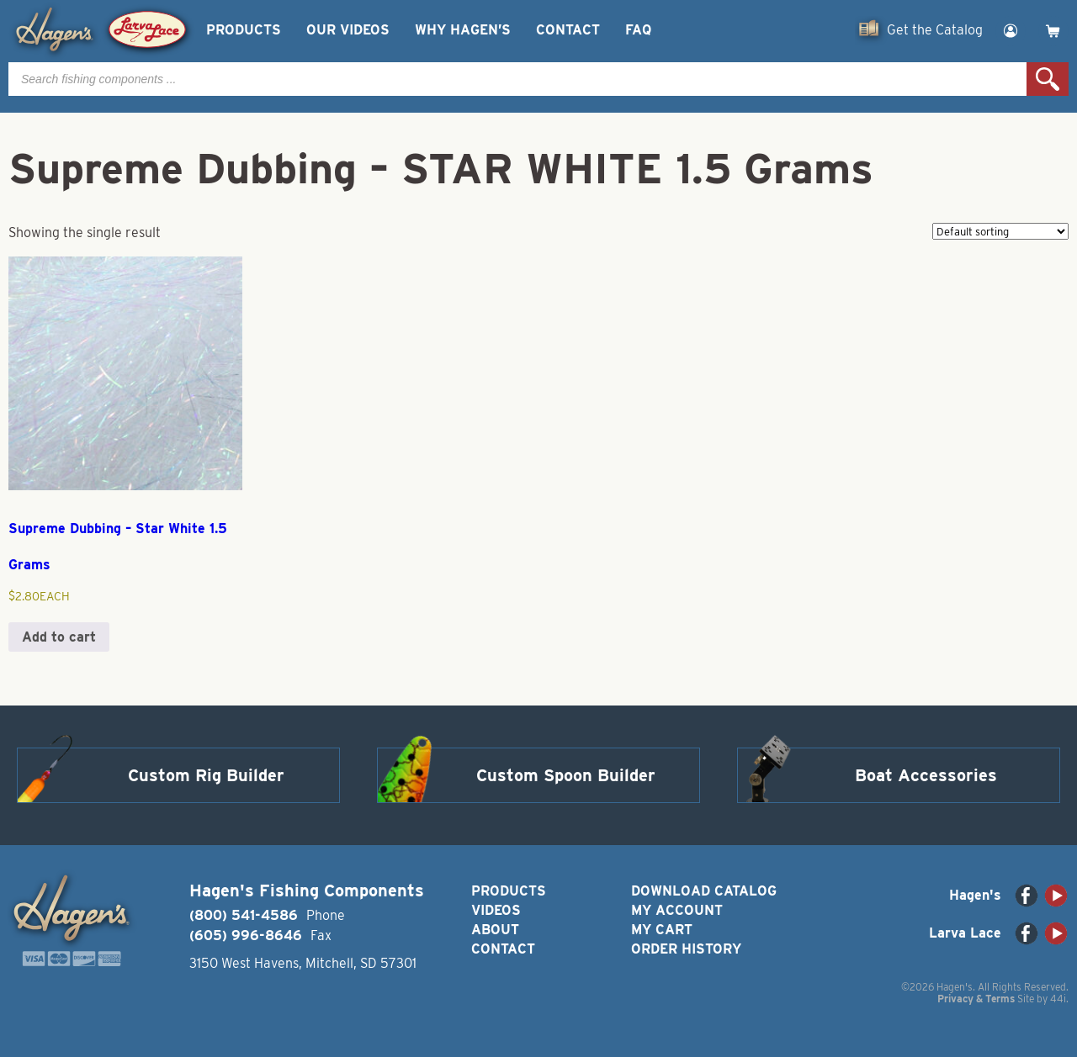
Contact (568, 30)
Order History (686, 949)
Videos (496, 910)
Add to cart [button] (59, 637)
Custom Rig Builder (206, 775)
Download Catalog (704, 891)
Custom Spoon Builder (565, 775)
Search (1048, 79)
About (495, 930)
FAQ (638, 30)
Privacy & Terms (976, 998)
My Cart (661, 930)
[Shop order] (1000, 231)
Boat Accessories (926, 775)
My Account (677, 910)
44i (1058, 998)
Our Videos (348, 30)
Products (243, 30)
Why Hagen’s (463, 30)
